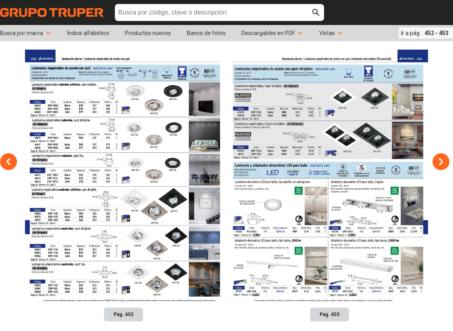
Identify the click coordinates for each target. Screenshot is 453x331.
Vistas (331, 33)
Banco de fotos (206, 33)
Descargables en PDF (272, 33)
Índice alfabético (88, 33)
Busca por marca (25, 33)
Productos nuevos (148, 33)
